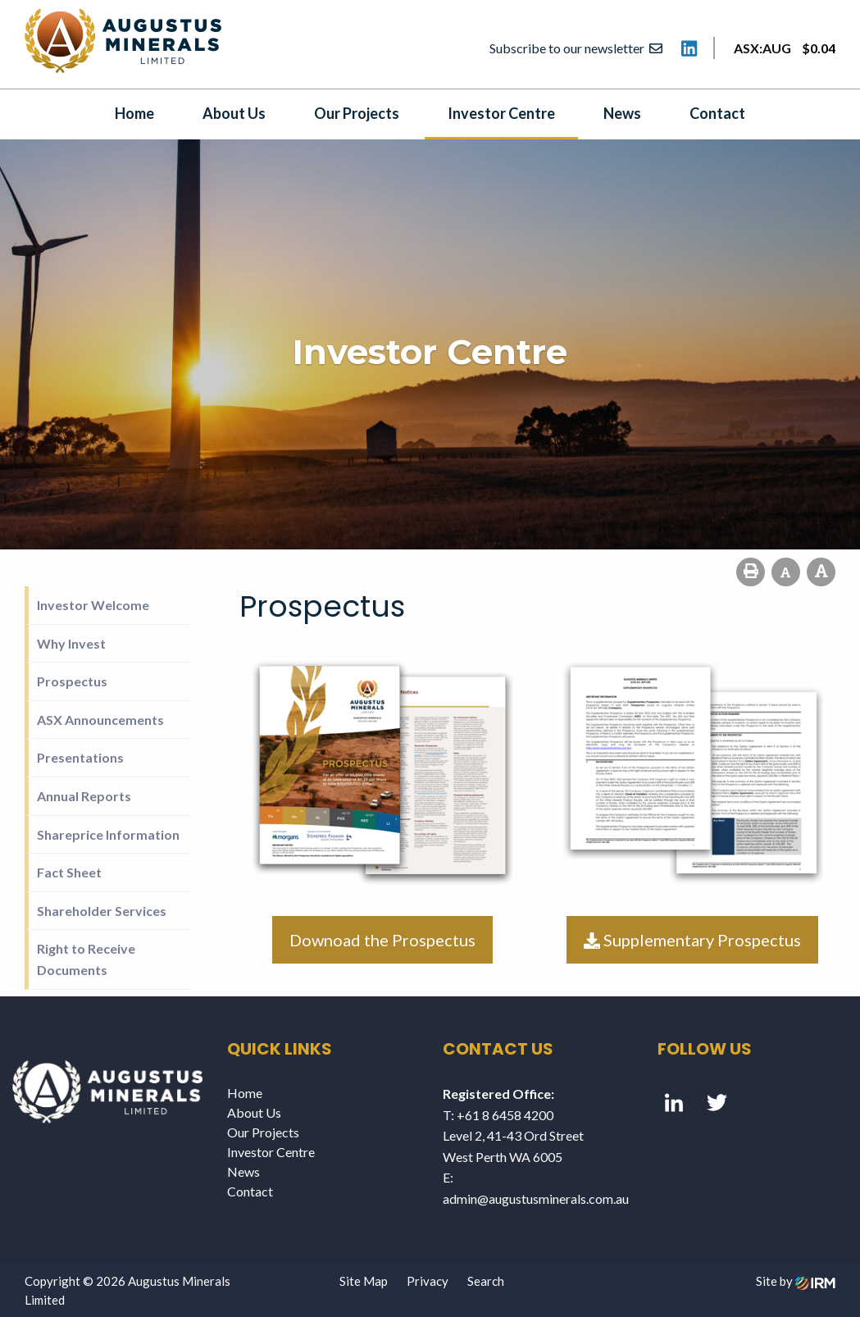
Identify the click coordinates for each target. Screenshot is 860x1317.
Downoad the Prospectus (382, 940)
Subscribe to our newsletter (575, 48)
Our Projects (356, 113)
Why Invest (71, 643)
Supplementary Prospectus (692, 940)
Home (134, 113)
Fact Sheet (69, 872)
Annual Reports (84, 796)
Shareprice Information (108, 834)
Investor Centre (501, 113)
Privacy (427, 1281)
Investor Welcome (93, 605)
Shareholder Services (101, 910)
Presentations (80, 757)
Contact (717, 113)
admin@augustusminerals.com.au (536, 1198)
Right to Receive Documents (86, 959)
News (622, 113)
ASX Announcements (100, 719)
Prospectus (72, 681)
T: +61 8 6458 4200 (498, 1115)
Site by (795, 1281)
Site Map (363, 1281)
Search (485, 1281)
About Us (234, 113)
